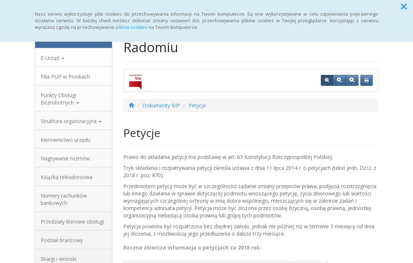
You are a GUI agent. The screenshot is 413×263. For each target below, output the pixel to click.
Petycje (197, 105)
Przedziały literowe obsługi (72, 221)
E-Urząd (52, 57)
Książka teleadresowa (66, 177)
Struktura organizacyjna (71, 121)
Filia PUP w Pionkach (65, 76)
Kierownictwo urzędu (65, 139)
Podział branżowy (62, 240)
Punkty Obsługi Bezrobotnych (60, 99)
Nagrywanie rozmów (65, 158)
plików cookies (131, 27)
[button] (404, 6)
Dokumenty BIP (161, 105)
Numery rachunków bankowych (64, 199)
